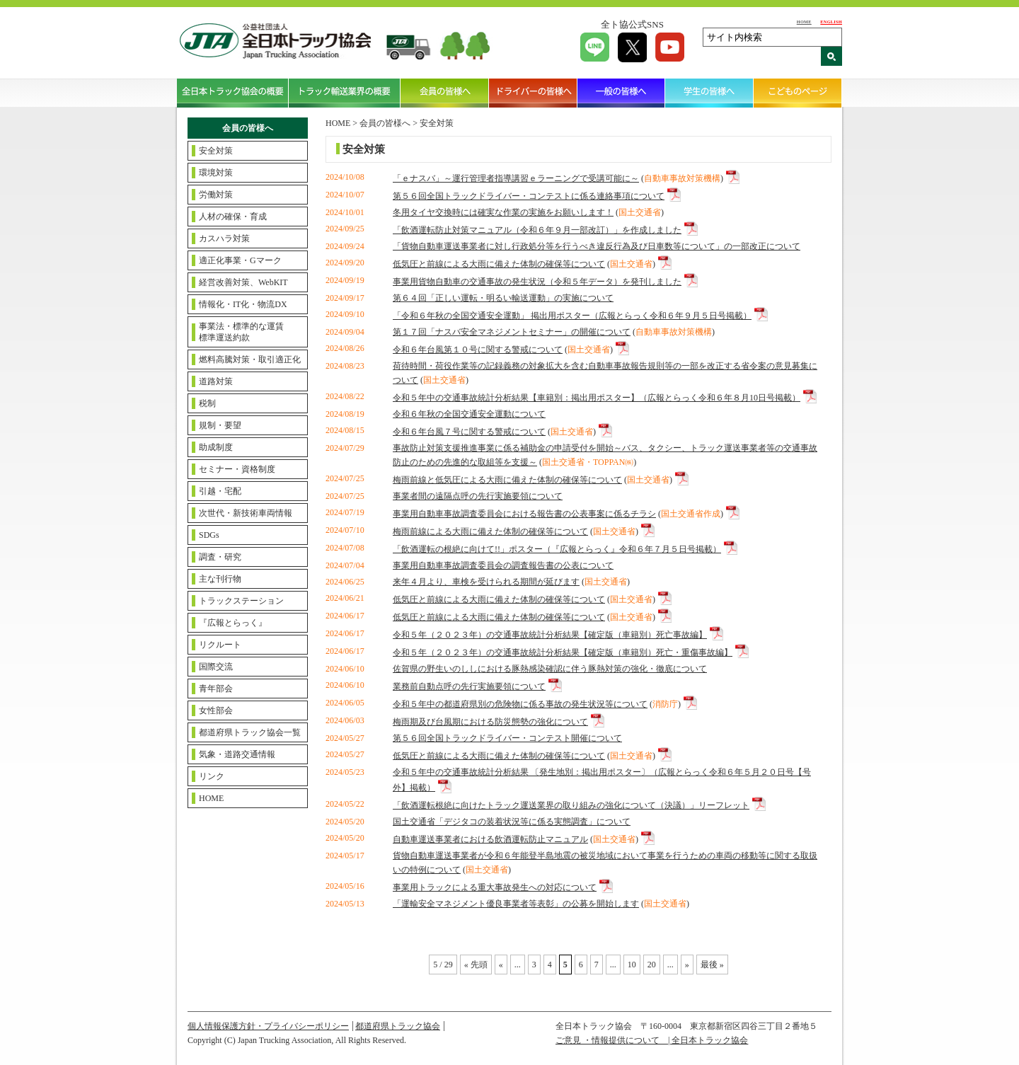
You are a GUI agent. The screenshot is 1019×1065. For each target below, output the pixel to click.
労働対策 (216, 195)
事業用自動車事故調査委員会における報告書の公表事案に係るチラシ (524, 514)
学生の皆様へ (709, 93)
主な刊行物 (220, 579)
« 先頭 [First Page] (476, 964)
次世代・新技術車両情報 (245, 513)
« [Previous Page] (501, 964)
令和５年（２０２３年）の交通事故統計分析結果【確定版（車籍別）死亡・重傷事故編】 (562, 652)
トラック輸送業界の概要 (345, 93)
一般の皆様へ (621, 93)
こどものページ (798, 93)
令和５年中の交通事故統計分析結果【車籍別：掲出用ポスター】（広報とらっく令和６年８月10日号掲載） (596, 398)
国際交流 (216, 667)
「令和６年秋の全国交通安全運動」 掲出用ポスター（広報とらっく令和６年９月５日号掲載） (572, 316)
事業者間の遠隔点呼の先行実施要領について (478, 496)
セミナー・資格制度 (237, 469)
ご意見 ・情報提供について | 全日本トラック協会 (651, 1040)
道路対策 (216, 381)
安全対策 (216, 151)
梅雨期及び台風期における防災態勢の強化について (490, 722)
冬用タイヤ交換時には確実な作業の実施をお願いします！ (503, 212)
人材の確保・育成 (233, 216)
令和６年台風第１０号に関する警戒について (478, 350)
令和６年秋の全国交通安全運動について (469, 414)
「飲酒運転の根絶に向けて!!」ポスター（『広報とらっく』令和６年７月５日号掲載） (557, 549)
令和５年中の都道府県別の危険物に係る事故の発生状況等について (520, 704)
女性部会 (216, 710)
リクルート (220, 645)
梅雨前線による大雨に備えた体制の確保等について (490, 531)
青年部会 (216, 688)
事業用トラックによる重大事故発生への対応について (495, 887)
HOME (804, 21)
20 (651, 964)
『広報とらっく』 (233, 623)
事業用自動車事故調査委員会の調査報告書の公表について (503, 565)
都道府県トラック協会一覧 (250, 732)
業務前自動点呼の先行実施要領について (469, 686)
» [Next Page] (687, 964)
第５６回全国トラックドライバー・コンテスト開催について (507, 738)
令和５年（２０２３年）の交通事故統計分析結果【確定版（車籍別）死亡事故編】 (550, 635)
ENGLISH (831, 21)
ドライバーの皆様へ (533, 93)
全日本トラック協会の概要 (233, 93)
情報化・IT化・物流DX (243, 304)
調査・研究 (220, 557)
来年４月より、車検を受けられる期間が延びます (486, 582)
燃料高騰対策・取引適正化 (250, 359)
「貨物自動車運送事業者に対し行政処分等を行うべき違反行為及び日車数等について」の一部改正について (596, 246)
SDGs (209, 535)
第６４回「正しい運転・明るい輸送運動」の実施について (503, 298)
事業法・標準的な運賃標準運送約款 (241, 331)
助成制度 (216, 447)
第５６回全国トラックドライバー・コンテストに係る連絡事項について (528, 196)
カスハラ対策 (224, 238)
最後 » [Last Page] (712, 964)
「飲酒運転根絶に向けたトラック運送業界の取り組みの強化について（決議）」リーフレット (571, 805)
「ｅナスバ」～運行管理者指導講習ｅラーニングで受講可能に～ (516, 178)
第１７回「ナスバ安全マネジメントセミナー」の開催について (512, 332)
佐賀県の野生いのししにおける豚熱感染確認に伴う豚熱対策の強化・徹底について (550, 669)
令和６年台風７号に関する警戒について (469, 432)
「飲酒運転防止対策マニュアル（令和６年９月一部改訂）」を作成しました (537, 230)
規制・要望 (220, 425)
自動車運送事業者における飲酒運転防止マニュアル (490, 839)
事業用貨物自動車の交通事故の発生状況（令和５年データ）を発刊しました (537, 282)
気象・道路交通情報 (237, 754)
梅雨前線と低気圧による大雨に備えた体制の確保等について (507, 480)
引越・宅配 (220, 491)
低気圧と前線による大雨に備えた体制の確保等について (499, 264)
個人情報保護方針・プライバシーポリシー (268, 1026)
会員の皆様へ (445, 93)
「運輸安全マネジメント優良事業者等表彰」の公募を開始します (516, 904)
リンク (211, 776)
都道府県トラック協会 (397, 1026)
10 (632, 964)
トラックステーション (241, 601)
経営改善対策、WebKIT (243, 282)
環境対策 (216, 173)
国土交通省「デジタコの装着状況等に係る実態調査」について (512, 822)
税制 (207, 403)
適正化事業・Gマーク (240, 260)
